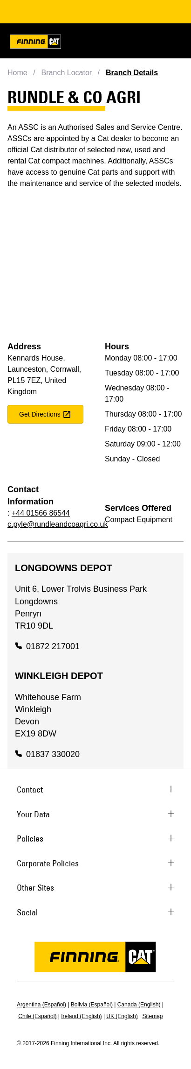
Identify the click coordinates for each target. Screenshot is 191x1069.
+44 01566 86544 (41, 513)
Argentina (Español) (41, 1004)
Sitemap (153, 1016)
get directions (45, 414)
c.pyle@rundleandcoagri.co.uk (57, 524)
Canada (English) (139, 1004)
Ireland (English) (81, 1016)
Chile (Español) (37, 1016)
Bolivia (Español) (92, 1004)
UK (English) (121, 1016)
